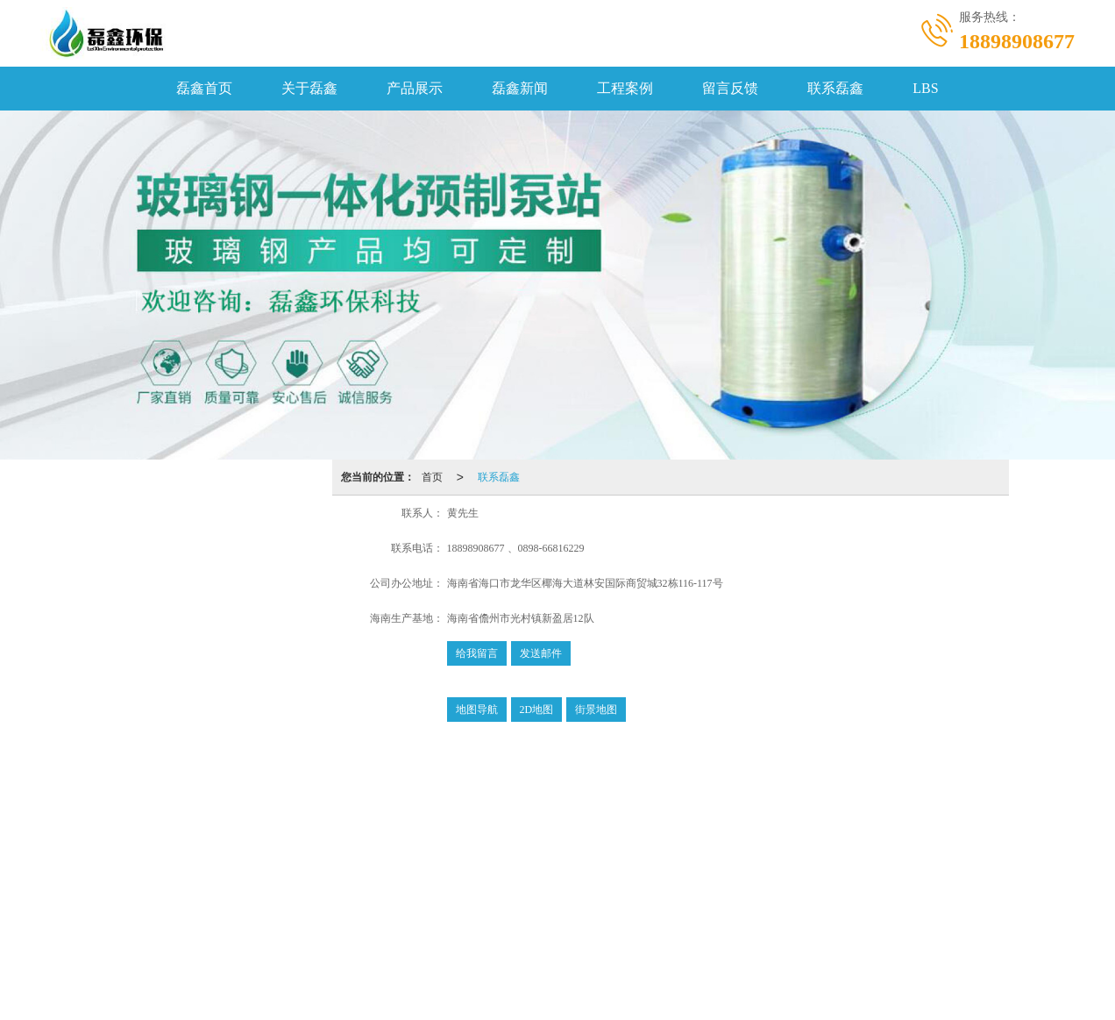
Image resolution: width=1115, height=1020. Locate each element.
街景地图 (596, 709)
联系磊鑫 (835, 88)
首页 (432, 477)
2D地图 (537, 709)
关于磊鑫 (309, 88)
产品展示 (415, 88)
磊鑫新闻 (520, 88)
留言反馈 (730, 88)
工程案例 (625, 88)
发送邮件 (541, 653)
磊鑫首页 (204, 88)
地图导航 (477, 709)
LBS (925, 88)
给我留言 (477, 653)
